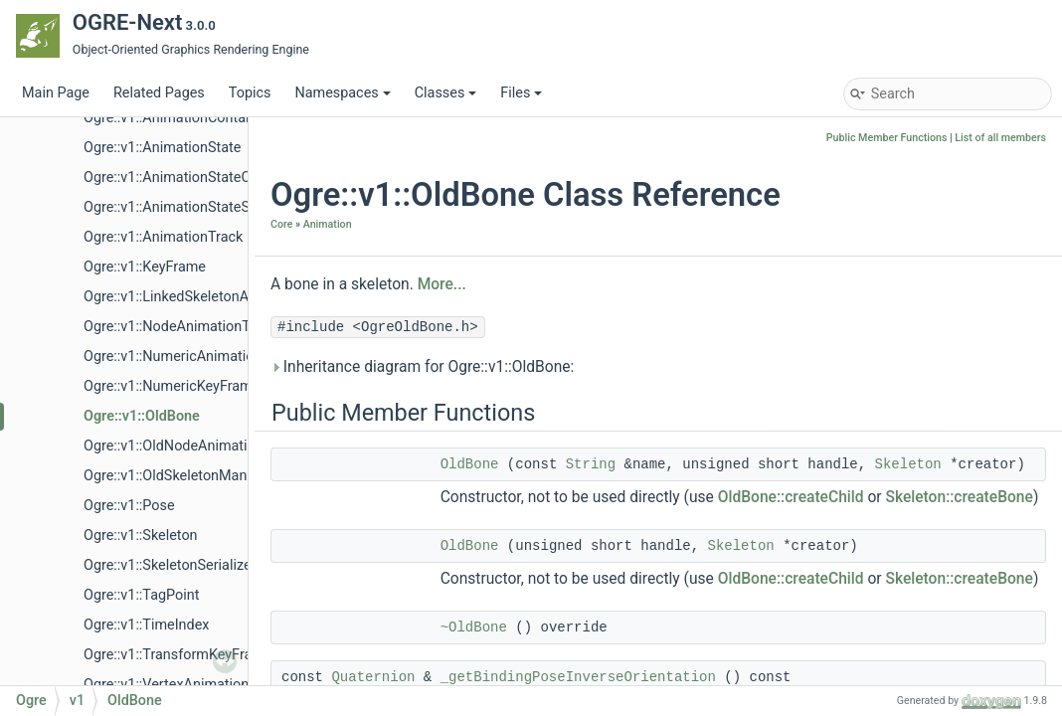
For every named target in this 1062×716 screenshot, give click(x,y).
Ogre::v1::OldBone (142, 416)
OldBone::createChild (791, 497)
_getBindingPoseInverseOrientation (578, 677)
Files (521, 93)
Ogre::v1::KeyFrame (145, 267)
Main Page (55, 93)
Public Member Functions (887, 137)
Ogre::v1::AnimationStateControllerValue (211, 177)
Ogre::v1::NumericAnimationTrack (190, 356)
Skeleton (908, 464)
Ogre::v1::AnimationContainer (176, 117)
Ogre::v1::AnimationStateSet (173, 207)
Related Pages (159, 93)
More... (442, 284)
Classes (446, 93)
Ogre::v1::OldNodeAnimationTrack (191, 446)
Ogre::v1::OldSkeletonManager (179, 475)
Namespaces (342, 93)
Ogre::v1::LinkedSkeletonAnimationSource (216, 296)
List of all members (1000, 137)
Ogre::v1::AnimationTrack (163, 237)
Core (281, 224)
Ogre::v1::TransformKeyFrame (178, 654)
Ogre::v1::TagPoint (141, 595)
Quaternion (373, 677)
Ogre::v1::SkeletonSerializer (170, 565)
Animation (327, 224)
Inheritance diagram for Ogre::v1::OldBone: (422, 367)
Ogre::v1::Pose (129, 505)
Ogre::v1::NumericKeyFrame (172, 386)
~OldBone (474, 627)
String (591, 464)
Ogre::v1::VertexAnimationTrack (184, 684)
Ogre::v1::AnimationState (162, 147)
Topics (250, 93)
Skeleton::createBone (958, 497)
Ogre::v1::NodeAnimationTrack (180, 326)
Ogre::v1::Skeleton (141, 535)
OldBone (470, 464)
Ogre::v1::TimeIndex (146, 625)
